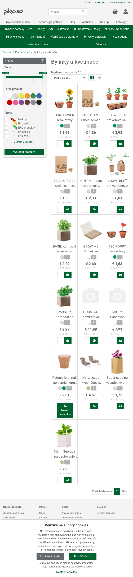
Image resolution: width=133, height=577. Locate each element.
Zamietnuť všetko (50, 556)
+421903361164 (97, 2)
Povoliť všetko (82, 556)
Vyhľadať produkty (24, 152)
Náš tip (18, 119)
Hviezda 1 (20, 132)
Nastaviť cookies (66, 572)
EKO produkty (22, 128)
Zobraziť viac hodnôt (24, 142)
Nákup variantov (65, 410)
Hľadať (24, 60)
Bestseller (20, 124)
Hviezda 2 (20, 136)
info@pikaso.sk (122, 2)
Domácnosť (22, 52)
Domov (7, 52)
